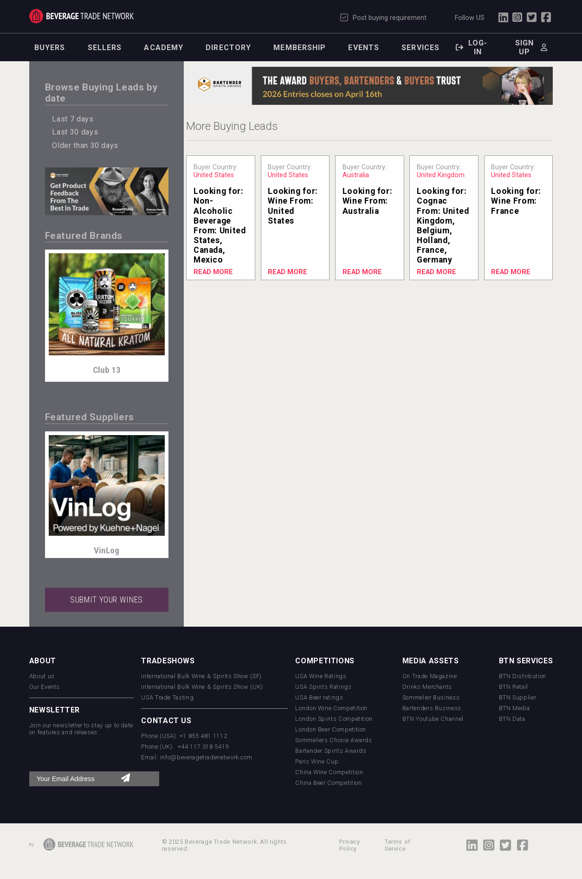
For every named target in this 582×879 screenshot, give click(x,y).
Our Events (44, 686)
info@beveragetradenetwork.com (206, 757)
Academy (163, 47)
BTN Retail (513, 686)
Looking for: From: (220, 225)
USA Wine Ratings (320, 676)
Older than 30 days (85, 145)
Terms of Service (398, 845)
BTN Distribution (522, 676)
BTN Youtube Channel (433, 718)
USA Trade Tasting (167, 697)
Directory (228, 47)
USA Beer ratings (319, 697)
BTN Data (512, 718)
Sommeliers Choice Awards (333, 740)
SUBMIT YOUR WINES (106, 599)
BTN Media (514, 708)
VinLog (106, 550)
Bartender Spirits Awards (330, 750)
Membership (299, 47)
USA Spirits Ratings (323, 686)
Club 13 (107, 370)
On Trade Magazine (429, 676)
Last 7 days (72, 119)
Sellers (105, 47)
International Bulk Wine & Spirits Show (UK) (202, 686)
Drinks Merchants (427, 686)
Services (420, 47)
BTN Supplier (518, 697)
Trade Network (81, 16)
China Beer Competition (328, 782)
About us (42, 676)
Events (363, 47)
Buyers (49, 47)
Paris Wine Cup (316, 761)
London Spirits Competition (334, 718)
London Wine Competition (331, 708)
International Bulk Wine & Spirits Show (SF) (201, 676)
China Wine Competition (329, 772)
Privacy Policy (349, 845)
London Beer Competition (330, 729)
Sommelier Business (431, 697)
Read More (213, 272)
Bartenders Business (431, 708)
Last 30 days (75, 132)
